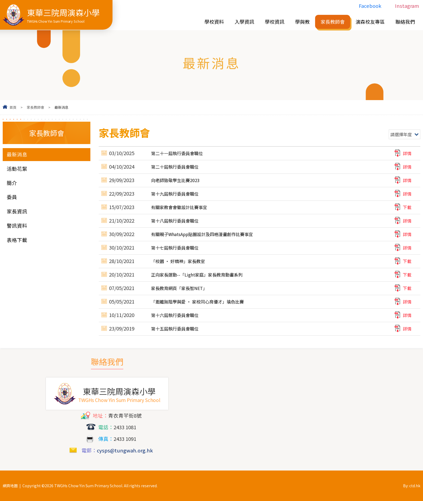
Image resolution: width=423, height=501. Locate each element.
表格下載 (17, 239)
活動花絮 (17, 168)
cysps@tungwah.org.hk (125, 450)
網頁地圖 (10, 485)
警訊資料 (17, 225)
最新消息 (17, 154)
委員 (12, 196)
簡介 (12, 182)
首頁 (12, 107)
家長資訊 (17, 211)
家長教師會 (35, 107)
